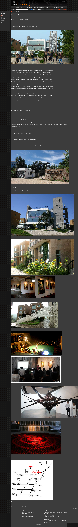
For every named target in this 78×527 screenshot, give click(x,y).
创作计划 (2, 11)
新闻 (27, 7)
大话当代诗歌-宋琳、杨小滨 (49, 515)
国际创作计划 (47, 7)
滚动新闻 (2, 15)
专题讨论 (2, 20)
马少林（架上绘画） (25, 517)
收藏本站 (63, 1)
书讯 (43, 7)
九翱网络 (40, 526)
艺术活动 (2, 22)
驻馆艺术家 (39, 7)
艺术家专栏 (34, 7)
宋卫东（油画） (25, 515)
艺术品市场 (53, 7)
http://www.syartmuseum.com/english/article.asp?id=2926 (21, 190)
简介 (18, 7)
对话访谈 (2, 13)
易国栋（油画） (25, 513)
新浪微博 (25, 19)
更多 (28, 19)
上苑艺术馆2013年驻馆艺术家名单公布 (51, 516)
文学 (24, 7)
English (63, 2)
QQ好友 (18, 19)
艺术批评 (61, 7)
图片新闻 (2, 18)
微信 (15, 19)
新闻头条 (2, 17)
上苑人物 (57, 7)
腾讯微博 (21, 19)
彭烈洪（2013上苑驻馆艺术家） (28, 516)
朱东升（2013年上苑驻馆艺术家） (28, 512)
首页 (16, 7)
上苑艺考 (30, 7)
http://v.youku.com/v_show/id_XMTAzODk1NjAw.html (21, 141)
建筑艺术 (21, 7)
